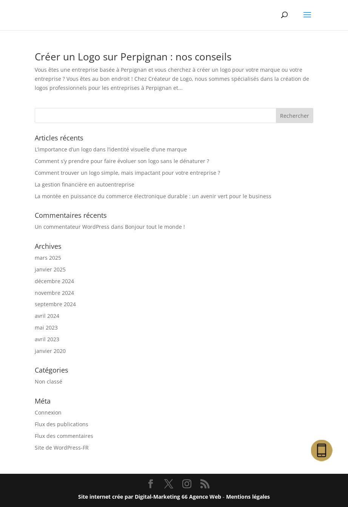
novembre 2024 (54, 292)
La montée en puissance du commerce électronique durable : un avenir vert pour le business (153, 196)
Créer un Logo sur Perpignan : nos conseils (133, 56)
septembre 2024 (55, 304)
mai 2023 (46, 327)
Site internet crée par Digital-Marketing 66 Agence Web (149, 496)
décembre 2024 (54, 281)
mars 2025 (48, 257)
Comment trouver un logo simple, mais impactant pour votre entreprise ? (127, 172)
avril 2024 (47, 315)
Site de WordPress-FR (62, 447)
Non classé (48, 381)
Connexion (48, 412)
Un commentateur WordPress (72, 226)
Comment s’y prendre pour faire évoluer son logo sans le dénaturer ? (122, 161)
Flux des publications (61, 424)
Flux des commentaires (64, 435)
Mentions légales (248, 496)
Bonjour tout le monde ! (155, 226)
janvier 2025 (50, 269)
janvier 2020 (50, 350)
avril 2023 (47, 339)
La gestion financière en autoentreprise (84, 184)
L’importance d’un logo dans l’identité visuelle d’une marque (111, 149)
